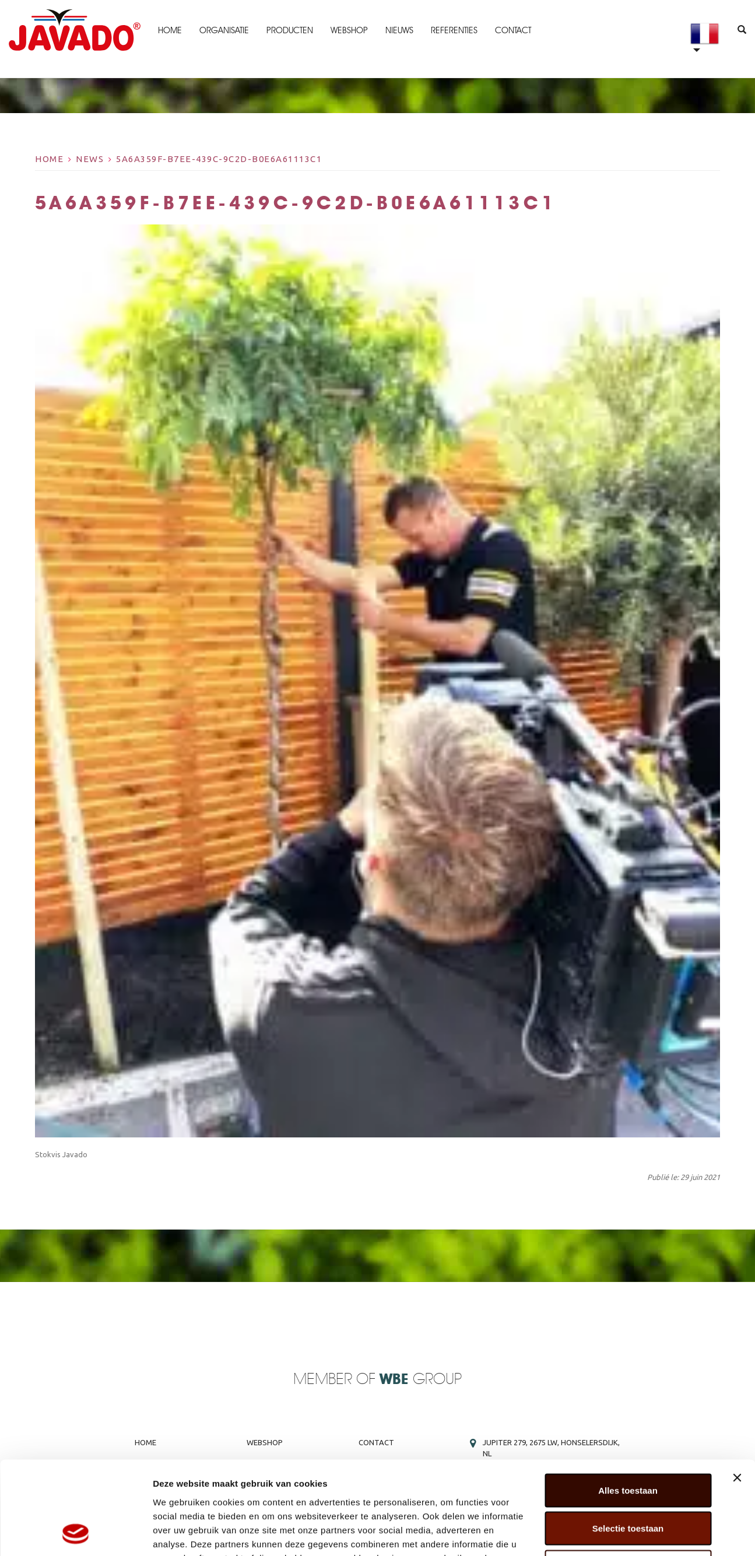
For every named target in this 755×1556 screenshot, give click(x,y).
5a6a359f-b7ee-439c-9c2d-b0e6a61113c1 (219, 159)
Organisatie (224, 30)
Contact (513, 30)
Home (170, 30)
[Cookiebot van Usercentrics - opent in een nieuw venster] (75, 1533)
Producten (289, 30)
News (90, 159)
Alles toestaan (628, 1403)
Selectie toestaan (628, 1441)
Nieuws (399, 30)
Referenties (454, 30)
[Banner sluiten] (737, 1390)
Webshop (349, 30)
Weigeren (627, 1479)
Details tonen (630, 1533)
